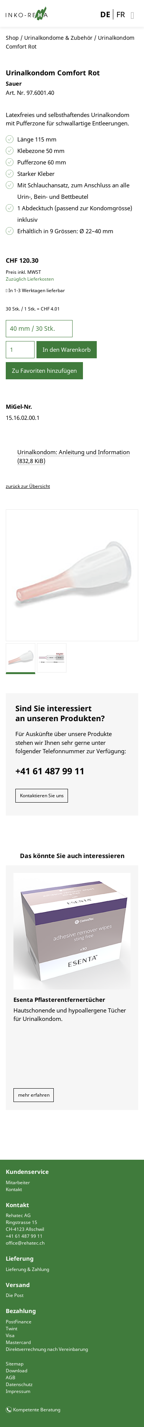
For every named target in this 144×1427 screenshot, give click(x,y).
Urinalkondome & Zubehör (58, 37)
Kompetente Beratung (36, 1409)
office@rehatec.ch (25, 1243)
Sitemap (14, 1363)
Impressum (18, 1391)
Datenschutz (19, 1384)
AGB (10, 1377)
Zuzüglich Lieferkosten (30, 279)
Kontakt (14, 1189)
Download (16, 1370)
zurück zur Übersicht (28, 486)
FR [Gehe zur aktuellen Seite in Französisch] (120, 14)
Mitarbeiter (18, 1182)
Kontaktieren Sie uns (42, 795)
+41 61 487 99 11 (24, 1236)
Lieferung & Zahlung (27, 1269)
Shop (12, 37)
